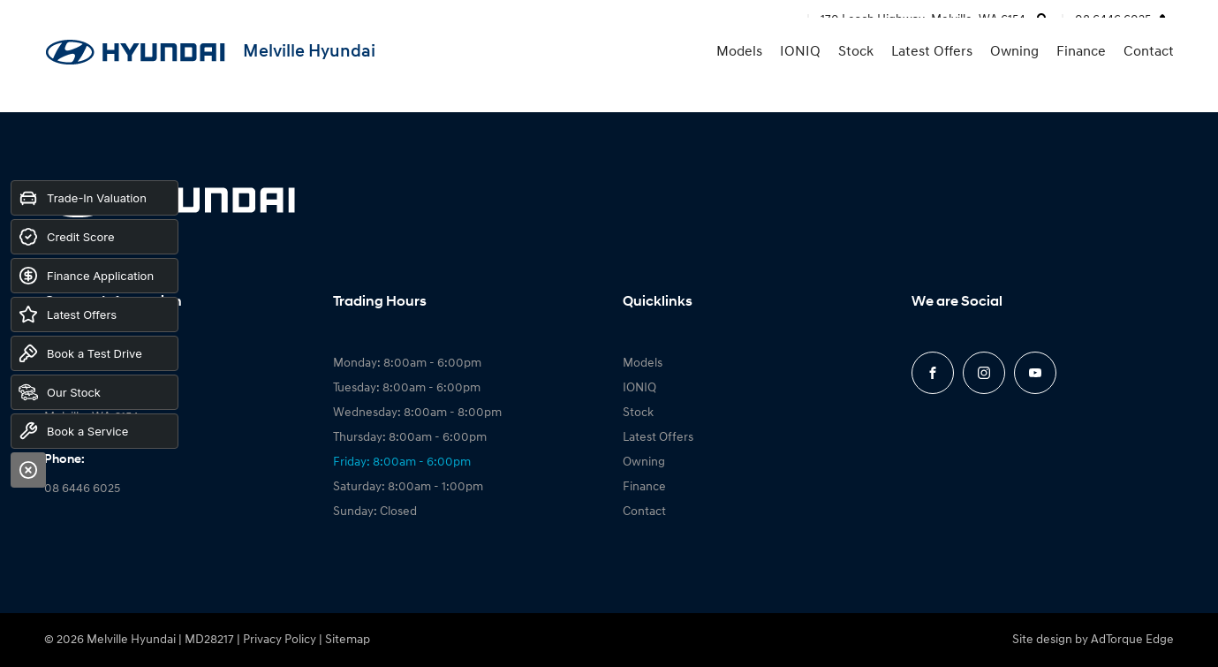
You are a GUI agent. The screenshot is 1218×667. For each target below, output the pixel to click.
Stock (856, 77)
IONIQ (800, 77)
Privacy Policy (279, 640)
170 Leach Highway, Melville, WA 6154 (923, 20)
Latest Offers (931, 77)
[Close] (28, 470)
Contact (1148, 77)
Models (739, 77)
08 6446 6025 (1113, 20)
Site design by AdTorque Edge (1093, 640)
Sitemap (347, 640)
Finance (1081, 77)
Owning (1014, 77)
